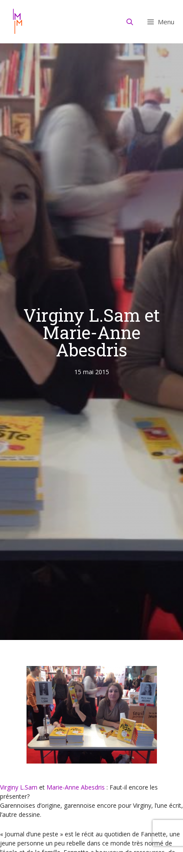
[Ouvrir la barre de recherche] (130, 21)
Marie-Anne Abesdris (76, 787)
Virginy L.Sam (18, 787)
